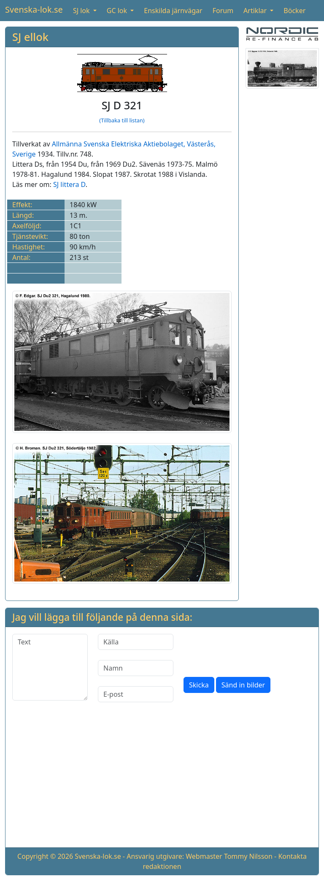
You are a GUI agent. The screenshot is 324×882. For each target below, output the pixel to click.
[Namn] (135, 668)
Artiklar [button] (255, 10)
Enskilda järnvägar (173, 10)
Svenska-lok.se (34, 9)
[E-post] (135, 694)
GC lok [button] (118, 10)
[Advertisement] (162, 781)
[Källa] (135, 642)
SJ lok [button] (82, 10)
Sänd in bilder (243, 685)
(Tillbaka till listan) (121, 120)
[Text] (50, 667)
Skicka (199, 685)
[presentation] (248, 650)
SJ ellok (30, 37)
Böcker (294, 10)
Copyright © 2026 (45, 856)
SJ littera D (69, 184)
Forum (223, 10)
